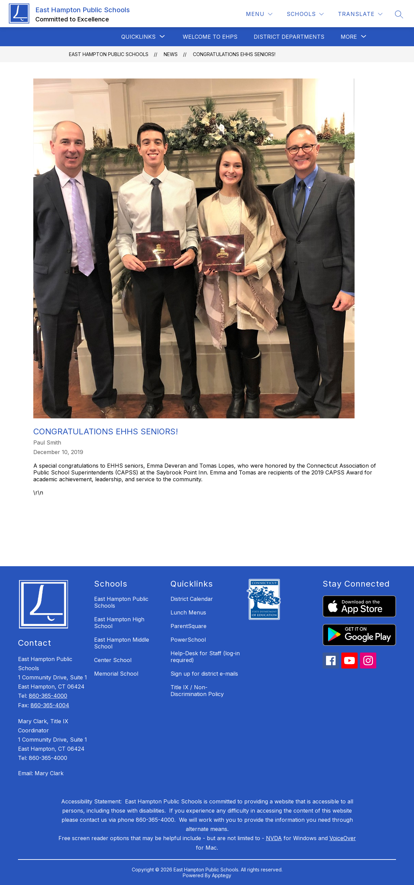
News (171, 54)
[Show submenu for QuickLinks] (138, 37)
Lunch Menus (188, 612)
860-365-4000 (48, 695)
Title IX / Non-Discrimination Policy (197, 690)
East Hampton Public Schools (108, 54)
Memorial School (116, 673)
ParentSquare (188, 626)
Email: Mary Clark (41, 773)
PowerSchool (188, 639)
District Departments (289, 36)
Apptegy (221, 875)
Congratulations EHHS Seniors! (234, 54)
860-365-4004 (50, 705)
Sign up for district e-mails (204, 673)
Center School (112, 660)
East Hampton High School (119, 622)
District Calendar (191, 598)
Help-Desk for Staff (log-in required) (205, 656)
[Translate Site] (360, 14)
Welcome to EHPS (210, 36)
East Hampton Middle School (121, 643)
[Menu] (259, 14)
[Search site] (399, 14)
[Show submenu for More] (349, 37)
